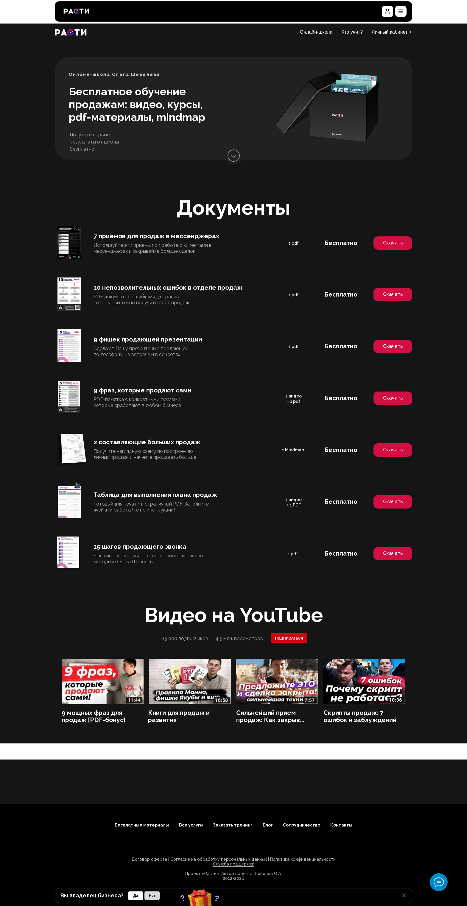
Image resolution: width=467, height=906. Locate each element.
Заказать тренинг (233, 825)
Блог (268, 825)
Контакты (341, 825)
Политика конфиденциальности (303, 859)
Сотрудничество (301, 825)
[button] (401, 11)
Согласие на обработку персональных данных (219, 859)
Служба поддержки (233, 864)
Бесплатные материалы (142, 825)
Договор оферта (149, 859)
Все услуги (191, 825)
